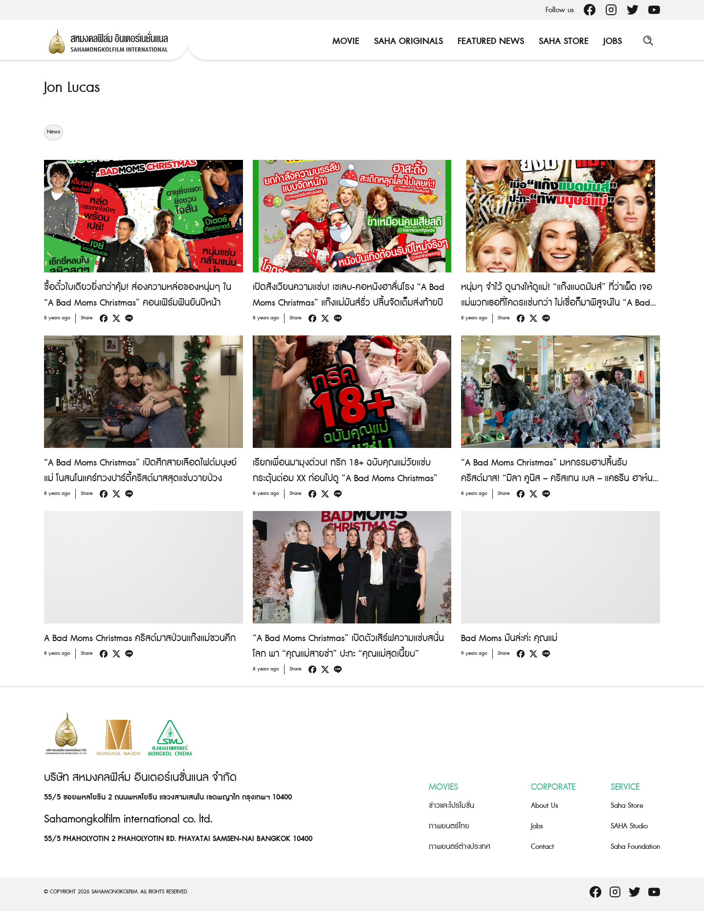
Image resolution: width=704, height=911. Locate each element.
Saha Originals (407, 41)
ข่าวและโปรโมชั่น (451, 805)
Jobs (611, 41)
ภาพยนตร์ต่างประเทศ (459, 846)
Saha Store (563, 41)
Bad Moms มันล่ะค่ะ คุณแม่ (509, 638)
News (53, 132)
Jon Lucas (72, 87)
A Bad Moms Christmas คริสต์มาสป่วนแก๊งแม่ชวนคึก (140, 638)
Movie (344, 41)
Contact (542, 846)
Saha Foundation (635, 846)
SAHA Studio (629, 826)
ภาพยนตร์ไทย (449, 826)
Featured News (490, 41)
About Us (544, 805)
